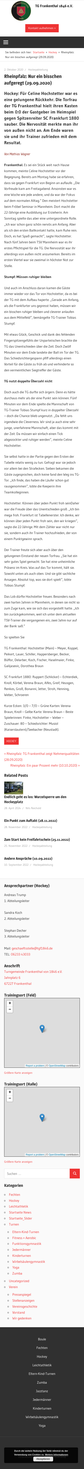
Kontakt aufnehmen (40, 28)
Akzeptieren (43, 1459)
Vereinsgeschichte (24, 1306)
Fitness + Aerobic (24, 1238)
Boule (42, 1339)
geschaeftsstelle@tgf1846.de (32, 948)
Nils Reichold (33, 808)
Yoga (15, 1267)
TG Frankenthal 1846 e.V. (54, 6)
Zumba (17, 1273)
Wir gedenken (21, 1318)
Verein (13, 1287)
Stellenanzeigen (23, 1300)
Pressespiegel (21, 1294)
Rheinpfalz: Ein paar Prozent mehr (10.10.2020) (43, 765)
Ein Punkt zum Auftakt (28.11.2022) (30, 820)
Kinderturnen (21, 1255)
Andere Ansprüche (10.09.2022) (28, 858)
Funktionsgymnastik (26, 1243)
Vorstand (18, 1312)
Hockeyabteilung (38, 69)
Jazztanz (42, 1391)
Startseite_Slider (20, 1218)
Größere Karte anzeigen (18, 1073)
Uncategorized (19, 1281)
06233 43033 (20, 954)
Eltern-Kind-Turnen (25, 1232)
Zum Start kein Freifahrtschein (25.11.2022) (37, 839)
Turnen (14, 1224)
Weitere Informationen (56, 1454)
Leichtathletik (18, 1206)
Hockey (11, 741)
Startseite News (20, 1212)
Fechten (14, 1194)
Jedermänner (21, 1249)
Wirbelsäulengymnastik (28, 1261)
